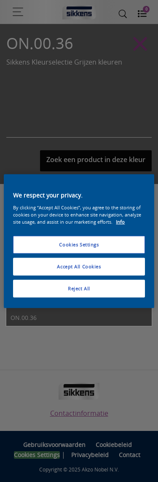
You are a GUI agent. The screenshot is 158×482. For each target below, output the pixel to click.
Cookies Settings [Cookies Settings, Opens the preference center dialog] (79, 244)
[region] (79, 241)
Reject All (79, 288)
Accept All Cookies (79, 266)
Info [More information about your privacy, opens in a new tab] (120, 221)
